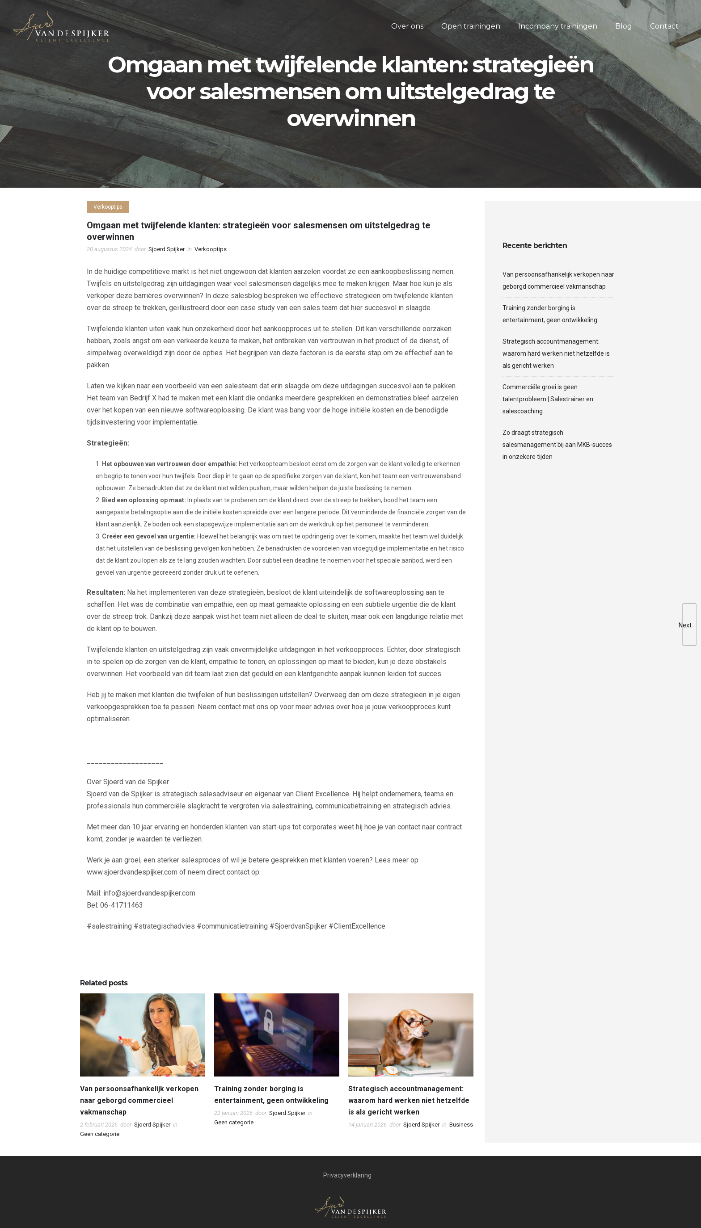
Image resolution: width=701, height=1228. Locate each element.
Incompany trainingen (557, 26)
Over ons (407, 26)
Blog (623, 26)
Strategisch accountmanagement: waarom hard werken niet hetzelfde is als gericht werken (408, 1100)
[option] (143, 1068)
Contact (664, 26)
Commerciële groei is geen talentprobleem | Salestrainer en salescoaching (548, 399)
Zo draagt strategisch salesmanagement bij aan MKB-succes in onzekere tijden (557, 444)
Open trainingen (470, 26)
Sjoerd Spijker (166, 249)
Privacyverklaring (347, 1175)
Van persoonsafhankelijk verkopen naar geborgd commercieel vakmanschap (139, 1100)
